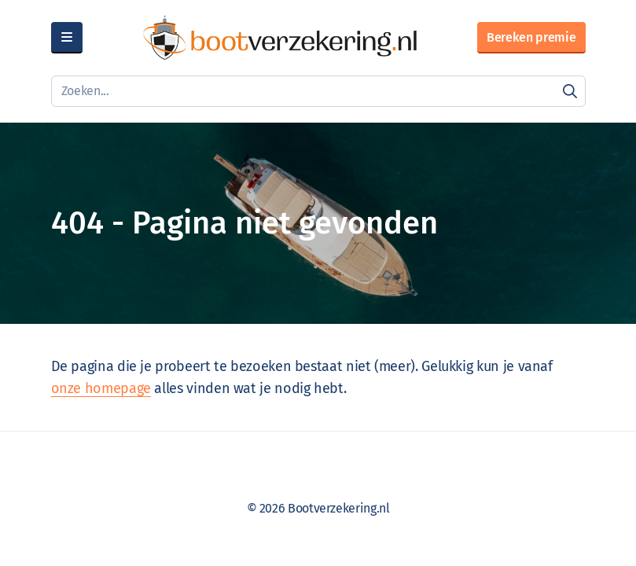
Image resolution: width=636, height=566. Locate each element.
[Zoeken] (570, 91)
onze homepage (101, 388)
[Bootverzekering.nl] (280, 38)
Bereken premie (531, 37)
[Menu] (67, 37)
